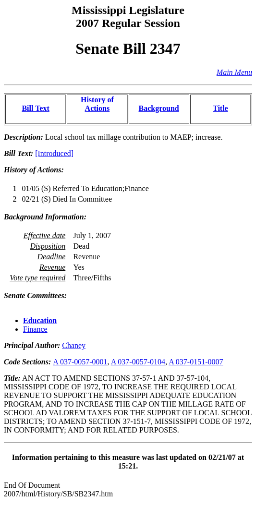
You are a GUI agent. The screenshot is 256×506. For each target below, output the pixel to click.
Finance (35, 329)
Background (159, 108)
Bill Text (35, 108)
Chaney (73, 345)
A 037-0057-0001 (80, 362)
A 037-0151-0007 (196, 362)
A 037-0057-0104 (138, 362)
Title (220, 108)
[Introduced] (54, 153)
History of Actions (97, 104)
